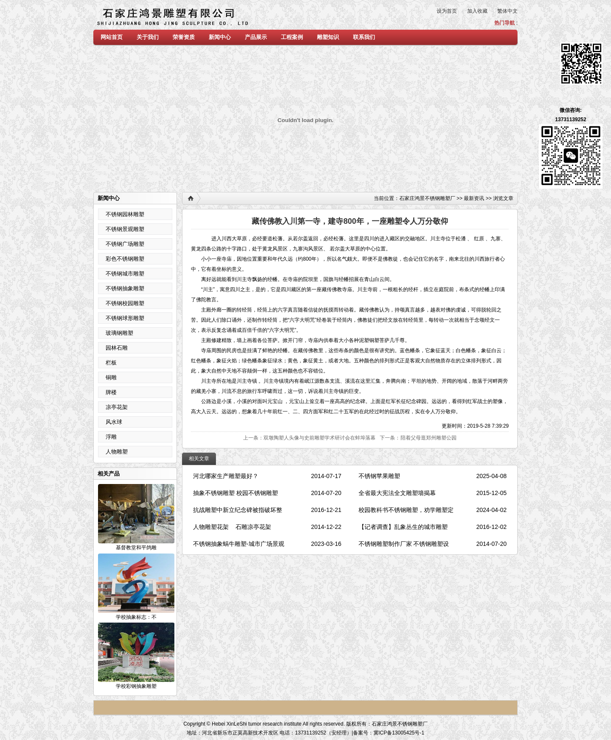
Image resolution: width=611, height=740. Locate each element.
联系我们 (364, 37)
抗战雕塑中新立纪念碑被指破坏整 (237, 509)
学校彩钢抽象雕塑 (136, 686)
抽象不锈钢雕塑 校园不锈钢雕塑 (236, 493)
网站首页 (112, 37)
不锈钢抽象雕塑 (125, 288)
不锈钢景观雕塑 (125, 229)
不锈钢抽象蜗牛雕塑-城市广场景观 (238, 543)
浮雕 (111, 437)
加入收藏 (477, 11)
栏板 (111, 362)
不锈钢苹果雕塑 (379, 476)
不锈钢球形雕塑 (125, 318)
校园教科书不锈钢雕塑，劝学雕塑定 (406, 509)
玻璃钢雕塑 (119, 333)
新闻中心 (220, 37)
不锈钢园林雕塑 (125, 214)
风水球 (114, 422)
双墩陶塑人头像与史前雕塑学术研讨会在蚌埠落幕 (319, 438)
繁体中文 (507, 11)
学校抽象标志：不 (136, 617)
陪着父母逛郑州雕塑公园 (429, 438)
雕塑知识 (328, 37)
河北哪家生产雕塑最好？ (225, 476)
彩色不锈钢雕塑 (125, 259)
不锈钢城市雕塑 (125, 273)
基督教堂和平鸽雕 (136, 548)
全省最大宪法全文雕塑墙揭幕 (397, 493)
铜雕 (111, 377)
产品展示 (256, 37)
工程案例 (292, 37)
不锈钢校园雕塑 (125, 303)
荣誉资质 (184, 37)
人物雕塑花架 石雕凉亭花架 (232, 526)
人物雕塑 (117, 451)
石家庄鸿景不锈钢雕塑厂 (427, 198)
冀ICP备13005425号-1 (398, 733)
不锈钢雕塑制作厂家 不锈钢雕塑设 (404, 543)
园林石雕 (117, 348)
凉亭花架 (117, 407)
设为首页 (447, 11)
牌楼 (111, 392)
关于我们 (148, 37)
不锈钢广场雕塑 (125, 244)
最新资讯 (474, 198)
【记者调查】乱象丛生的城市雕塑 (403, 526)
